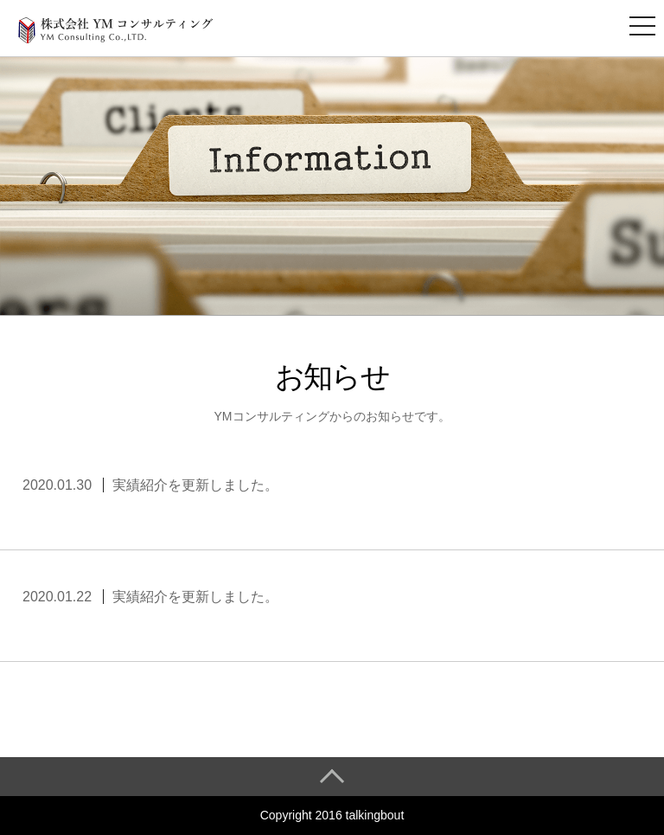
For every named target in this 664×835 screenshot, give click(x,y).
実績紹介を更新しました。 (195, 485)
